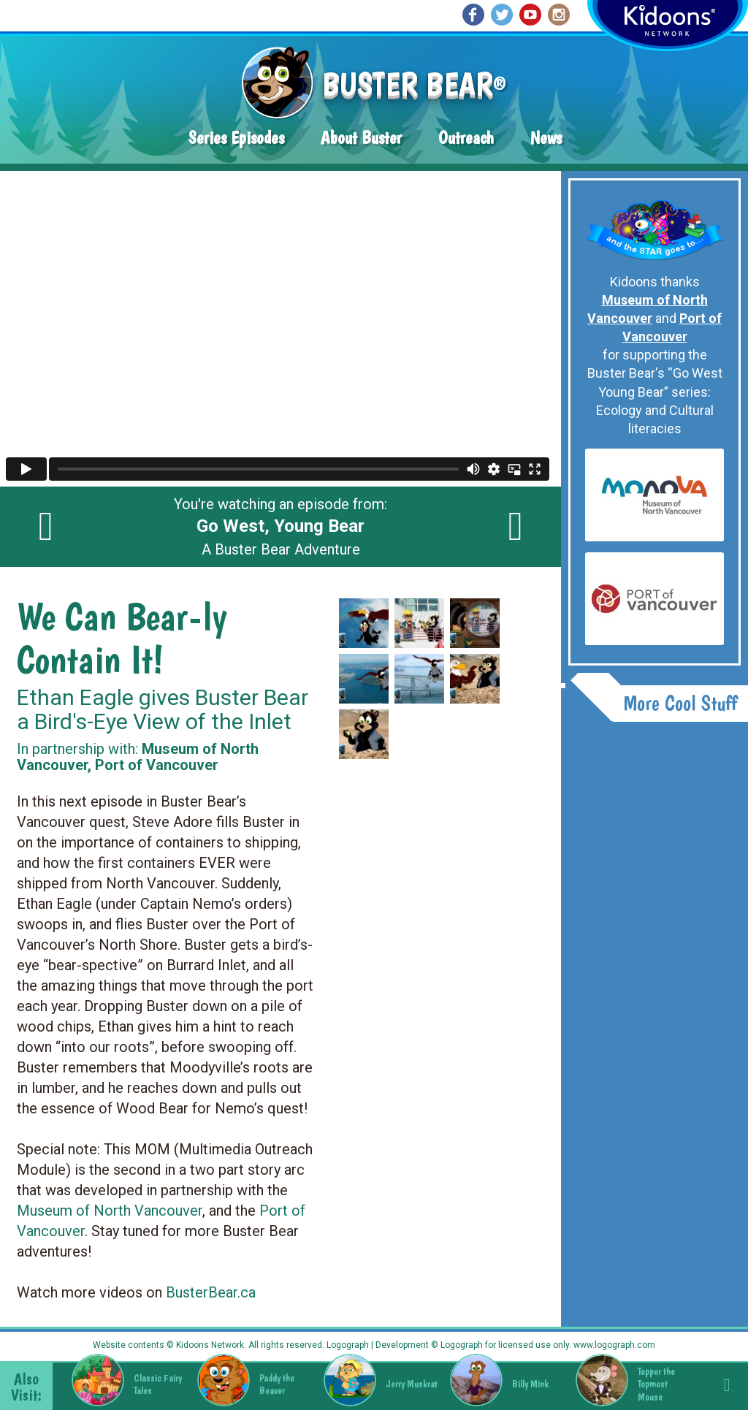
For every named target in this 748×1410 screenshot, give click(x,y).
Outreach (466, 137)
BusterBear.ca (211, 1292)
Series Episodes (236, 137)
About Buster (361, 137)
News (546, 137)
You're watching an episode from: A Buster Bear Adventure (280, 526)
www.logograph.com (613, 1345)
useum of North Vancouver (116, 1210)
